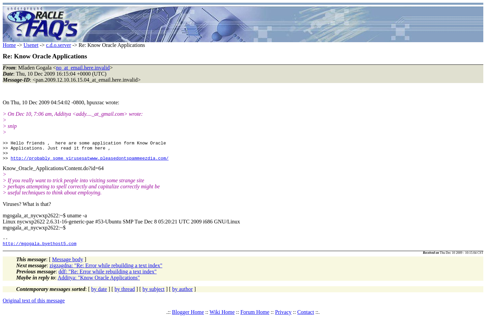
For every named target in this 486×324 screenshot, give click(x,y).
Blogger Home (188, 318)
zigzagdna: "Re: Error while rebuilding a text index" (106, 271)
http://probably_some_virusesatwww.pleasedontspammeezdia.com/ (89, 162)
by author (182, 295)
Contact (305, 318)
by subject (153, 295)
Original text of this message (34, 306)
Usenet (30, 45)
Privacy (283, 318)
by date (99, 295)
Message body (67, 265)
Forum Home (254, 318)
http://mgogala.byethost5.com (39, 249)
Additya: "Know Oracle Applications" (99, 284)
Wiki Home (222, 318)
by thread (125, 295)
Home (9, 45)
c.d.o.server (58, 45)
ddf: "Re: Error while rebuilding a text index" (107, 277)
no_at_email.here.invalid (83, 68)
